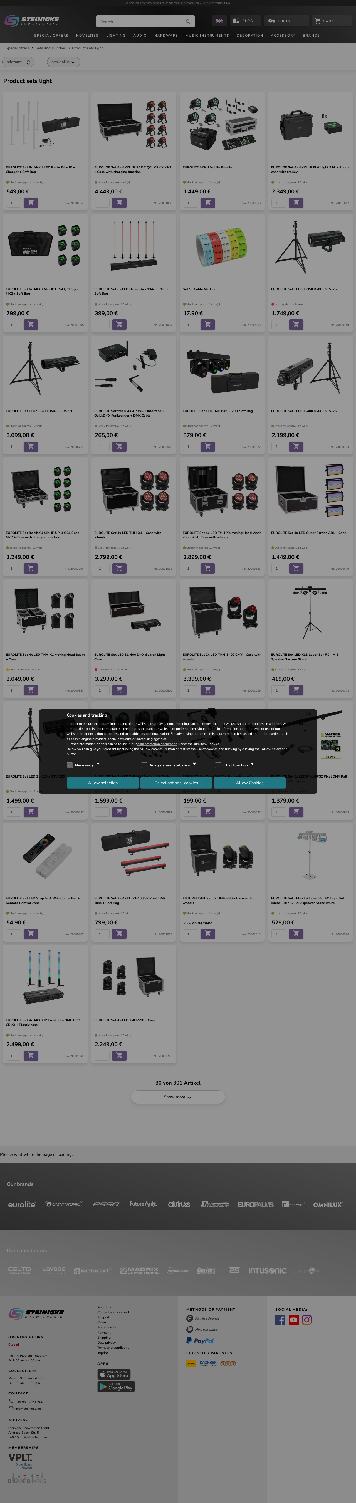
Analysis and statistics (169, 765)
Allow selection (103, 782)
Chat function (235, 765)
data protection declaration (157, 744)
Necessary (84, 765)
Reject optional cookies (176, 782)
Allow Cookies (249, 782)
